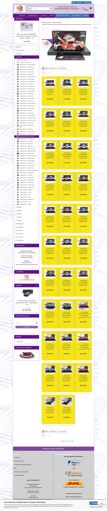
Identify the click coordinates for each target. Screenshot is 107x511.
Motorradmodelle (20, 227)
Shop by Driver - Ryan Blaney (25, 166)
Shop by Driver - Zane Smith (25, 186)
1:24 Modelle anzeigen (22, 63)
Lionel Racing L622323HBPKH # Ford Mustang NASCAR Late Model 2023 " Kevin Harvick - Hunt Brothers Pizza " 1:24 (66, 190)
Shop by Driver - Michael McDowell (26, 159)
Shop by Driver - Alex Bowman (25, 70)
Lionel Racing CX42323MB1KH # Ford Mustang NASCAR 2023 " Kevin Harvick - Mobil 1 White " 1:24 (66, 286)
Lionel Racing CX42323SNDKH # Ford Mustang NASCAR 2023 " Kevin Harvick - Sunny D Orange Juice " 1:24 (50, 159)
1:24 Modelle (19, 60)
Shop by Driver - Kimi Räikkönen (26, 142)
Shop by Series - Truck (24, 205)
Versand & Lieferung (19, 464)
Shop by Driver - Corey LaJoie (25, 104)
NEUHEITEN (22, 15)
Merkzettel (87, 2)
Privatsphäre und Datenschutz (21, 475)
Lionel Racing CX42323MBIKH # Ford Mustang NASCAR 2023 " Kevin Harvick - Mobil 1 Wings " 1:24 (83, 159)
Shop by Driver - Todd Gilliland (25, 176)
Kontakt (85, 15)
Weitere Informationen (96, 506)
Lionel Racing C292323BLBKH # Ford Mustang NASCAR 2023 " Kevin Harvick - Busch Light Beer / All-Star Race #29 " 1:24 (50, 222)
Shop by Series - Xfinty (24, 207)
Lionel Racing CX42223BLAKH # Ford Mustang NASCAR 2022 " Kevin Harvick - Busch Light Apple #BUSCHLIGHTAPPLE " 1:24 (84, 350)
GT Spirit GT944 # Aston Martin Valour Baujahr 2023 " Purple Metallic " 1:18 (27, 306)
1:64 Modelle (19, 213)
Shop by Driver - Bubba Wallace (26, 82)
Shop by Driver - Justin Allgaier (25, 135)
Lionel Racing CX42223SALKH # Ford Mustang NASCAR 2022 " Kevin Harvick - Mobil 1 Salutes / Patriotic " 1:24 (66, 381)
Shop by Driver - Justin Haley (25, 137)
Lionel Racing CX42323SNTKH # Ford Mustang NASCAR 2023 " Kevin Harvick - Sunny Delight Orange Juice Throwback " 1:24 (83, 190)
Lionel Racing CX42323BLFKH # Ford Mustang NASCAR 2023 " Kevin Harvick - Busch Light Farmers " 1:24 (50, 254)
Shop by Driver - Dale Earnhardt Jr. (26, 106)
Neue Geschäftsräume (63, 15)
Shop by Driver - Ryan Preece (25, 171)
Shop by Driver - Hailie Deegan (25, 116)
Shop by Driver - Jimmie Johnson (26, 123)
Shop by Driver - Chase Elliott (25, 89)
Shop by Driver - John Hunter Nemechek (25, 129)
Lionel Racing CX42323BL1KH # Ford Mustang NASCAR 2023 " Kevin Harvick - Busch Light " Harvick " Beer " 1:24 (83, 95)
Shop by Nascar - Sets (23, 198)
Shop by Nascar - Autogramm (25, 190)
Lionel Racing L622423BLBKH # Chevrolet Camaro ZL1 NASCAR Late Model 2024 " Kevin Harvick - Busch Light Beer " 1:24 (50, 95)
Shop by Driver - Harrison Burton (26, 119)
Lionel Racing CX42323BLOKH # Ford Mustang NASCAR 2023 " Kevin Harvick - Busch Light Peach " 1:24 (66, 222)
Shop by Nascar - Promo (24, 195)
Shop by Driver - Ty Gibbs (24, 178)
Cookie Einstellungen (19, 478)
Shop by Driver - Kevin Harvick (25, 139)
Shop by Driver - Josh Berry (25, 132)
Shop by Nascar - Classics (24, 193)
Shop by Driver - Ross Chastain (25, 164)
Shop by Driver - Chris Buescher (26, 92)
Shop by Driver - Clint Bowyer (25, 97)
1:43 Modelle (19, 210)
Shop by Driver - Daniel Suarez (25, 109)
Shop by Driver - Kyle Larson (25, 149)
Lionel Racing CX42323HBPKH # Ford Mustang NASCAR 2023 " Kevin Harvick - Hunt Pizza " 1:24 (66, 318)
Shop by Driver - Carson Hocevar (26, 85)
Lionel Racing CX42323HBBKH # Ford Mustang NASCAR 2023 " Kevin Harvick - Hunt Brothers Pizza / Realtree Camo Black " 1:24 (50, 286)
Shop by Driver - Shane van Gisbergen (27, 173)
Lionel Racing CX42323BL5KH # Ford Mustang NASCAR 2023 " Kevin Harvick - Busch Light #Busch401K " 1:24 (66, 254)
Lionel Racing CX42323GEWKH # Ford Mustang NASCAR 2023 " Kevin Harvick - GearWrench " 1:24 (83, 286)
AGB (15, 471)
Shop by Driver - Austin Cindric (25, 75)
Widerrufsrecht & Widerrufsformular (22, 467)
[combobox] (53, 71)
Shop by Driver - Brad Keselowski (26, 80)
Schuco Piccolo (19, 240)
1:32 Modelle (19, 223)
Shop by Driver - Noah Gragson (25, 161)
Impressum (17, 460)
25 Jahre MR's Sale (32, 15)
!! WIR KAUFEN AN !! (76, 15)
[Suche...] (30, 8)
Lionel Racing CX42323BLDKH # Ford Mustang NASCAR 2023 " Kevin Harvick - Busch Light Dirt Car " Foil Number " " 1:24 (83, 222)
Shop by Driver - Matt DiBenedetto (26, 154)
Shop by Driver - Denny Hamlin (25, 111)
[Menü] (104, 494)
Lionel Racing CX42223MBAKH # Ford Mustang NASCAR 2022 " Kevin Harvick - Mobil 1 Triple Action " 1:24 (66, 413)
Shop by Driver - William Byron (25, 183)
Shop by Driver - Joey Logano (25, 126)
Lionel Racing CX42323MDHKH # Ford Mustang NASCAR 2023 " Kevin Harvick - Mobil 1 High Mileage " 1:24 (66, 127)
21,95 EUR (27, 44)
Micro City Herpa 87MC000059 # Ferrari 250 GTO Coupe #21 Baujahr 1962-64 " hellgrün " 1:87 (26, 39)
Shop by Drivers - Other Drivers (25, 188)
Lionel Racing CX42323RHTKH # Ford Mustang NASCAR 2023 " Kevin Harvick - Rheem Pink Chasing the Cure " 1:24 (49, 127)
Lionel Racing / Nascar (24, 65)
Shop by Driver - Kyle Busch (25, 147)
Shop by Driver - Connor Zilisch (25, 102)
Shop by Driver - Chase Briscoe (25, 87)
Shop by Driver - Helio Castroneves (26, 121)
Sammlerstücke (19, 237)
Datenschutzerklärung (13, 507)
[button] (73, 2)
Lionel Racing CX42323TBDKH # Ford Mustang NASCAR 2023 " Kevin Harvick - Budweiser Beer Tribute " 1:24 (83, 127)
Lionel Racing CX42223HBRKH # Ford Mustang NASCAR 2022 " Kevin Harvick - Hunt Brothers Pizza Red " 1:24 (83, 381)
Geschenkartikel (19, 243)
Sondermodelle (19, 233)
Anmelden (27, 330)
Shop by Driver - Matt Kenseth (25, 156)
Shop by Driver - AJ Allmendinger (26, 68)
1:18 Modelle (43, 15)
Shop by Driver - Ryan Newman (25, 169)
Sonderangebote (19, 230)
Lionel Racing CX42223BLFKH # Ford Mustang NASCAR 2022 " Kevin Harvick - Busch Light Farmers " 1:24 (50, 413)
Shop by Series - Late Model (25, 202)
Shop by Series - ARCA (24, 200)
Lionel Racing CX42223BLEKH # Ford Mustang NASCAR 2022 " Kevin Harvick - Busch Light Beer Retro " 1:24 (66, 350)
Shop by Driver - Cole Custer (25, 99)
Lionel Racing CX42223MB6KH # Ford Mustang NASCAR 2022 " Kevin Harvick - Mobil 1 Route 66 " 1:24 (49, 381)
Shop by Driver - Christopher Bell (26, 94)
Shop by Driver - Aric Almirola (25, 72)
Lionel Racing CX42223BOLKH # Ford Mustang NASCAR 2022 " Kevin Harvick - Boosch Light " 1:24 (50, 350)
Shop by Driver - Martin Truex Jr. (26, 152)
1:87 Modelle (19, 217)
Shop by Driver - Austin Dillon (25, 77)
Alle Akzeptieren (96, 503)
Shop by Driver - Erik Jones (25, 114)
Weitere (52, 15)
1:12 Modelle (19, 220)
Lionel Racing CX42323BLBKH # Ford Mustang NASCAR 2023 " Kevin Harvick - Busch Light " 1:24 (50, 318)
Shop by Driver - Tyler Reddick (25, 181)
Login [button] (80, 2)
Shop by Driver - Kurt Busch (25, 144)
